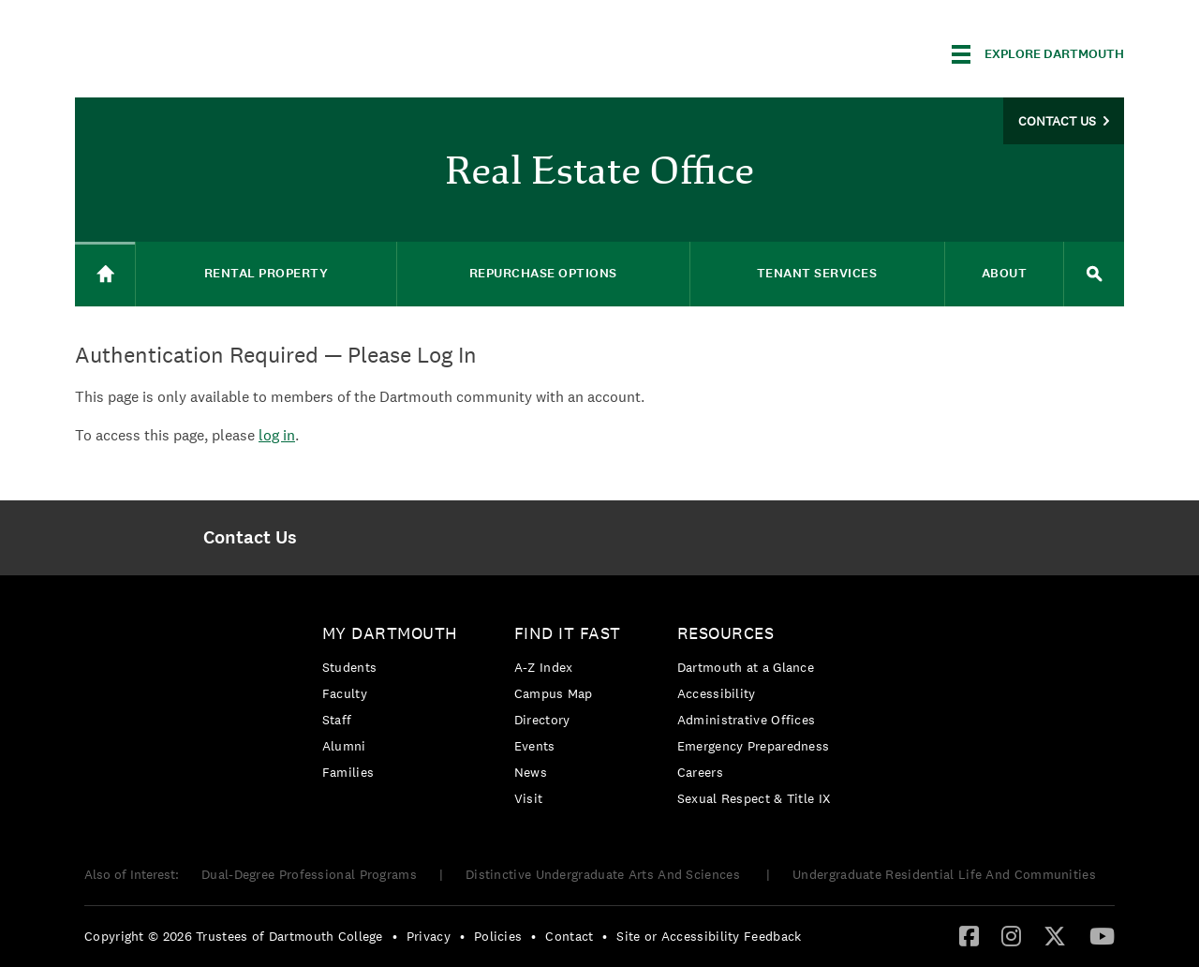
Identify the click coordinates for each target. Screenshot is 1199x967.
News (530, 772)
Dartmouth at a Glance (745, 667)
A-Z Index (543, 667)
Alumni (344, 745)
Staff (337, 719)
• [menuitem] (394, 936)
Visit (528, 798)
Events (534, 745)
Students (349, 667)
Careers (700, 772)
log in (277, 435)
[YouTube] (1102, 935)
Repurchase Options (543, 273)
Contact (569, 936)
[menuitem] (249, 537)
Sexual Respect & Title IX (754, 798)
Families (348, 772)
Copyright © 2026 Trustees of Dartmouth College (233, 936)
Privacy (429, 936)
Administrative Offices (746, 719)
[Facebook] (969, 935)
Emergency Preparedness (753, 745)
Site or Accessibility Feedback (708, 936)
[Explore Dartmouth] (1038, 54)
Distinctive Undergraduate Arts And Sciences (605, 874)
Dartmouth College (223, 51)
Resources (726, 633)
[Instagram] (1011, 935)
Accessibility (716, 693)
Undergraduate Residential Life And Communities (944, 874)
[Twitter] (1055, 935)
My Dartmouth (390, 633)
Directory (542, 719)
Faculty (344, 693)
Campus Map (553, 693)
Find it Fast (567, 633)
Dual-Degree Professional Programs (309, 874)
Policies (498, 936)
